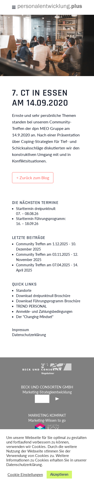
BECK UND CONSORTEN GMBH (47, 387)
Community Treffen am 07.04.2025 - (47, 267)
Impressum (20, 330)
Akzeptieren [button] (59, 474)
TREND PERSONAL (31, 306)
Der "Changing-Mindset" (34, 317)
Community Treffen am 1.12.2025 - (46, 246)
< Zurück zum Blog (32, 177)
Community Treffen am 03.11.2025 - (47, 257)
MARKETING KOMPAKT (47, 415)
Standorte (23, 290)
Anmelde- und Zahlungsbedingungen (44, 311)
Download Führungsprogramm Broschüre (48, 301)
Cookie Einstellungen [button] (25, 474)
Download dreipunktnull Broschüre (43, 296)
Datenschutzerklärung (29, 335)
